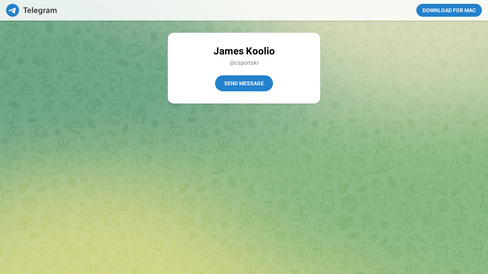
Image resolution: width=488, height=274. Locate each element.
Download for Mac (449, 10)
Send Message (244, 83)
